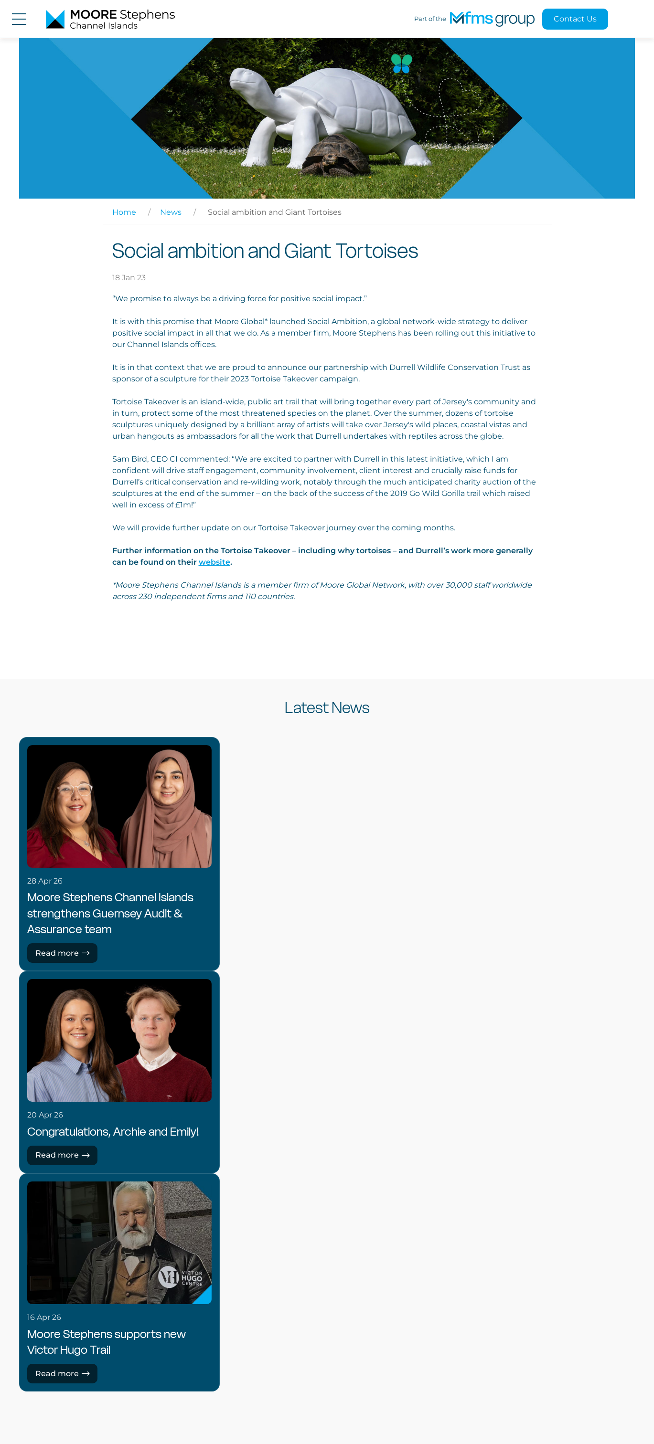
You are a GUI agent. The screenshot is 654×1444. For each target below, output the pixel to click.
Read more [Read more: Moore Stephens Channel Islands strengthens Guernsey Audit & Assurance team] (62, 953)
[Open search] (635, 19)
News (171, 212)
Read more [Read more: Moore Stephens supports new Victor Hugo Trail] (62, 1373)
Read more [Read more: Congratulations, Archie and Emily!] (62, 1154)
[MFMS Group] (492, 19)
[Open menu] (19, 19)
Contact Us (575, 18)
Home (124, 212)
